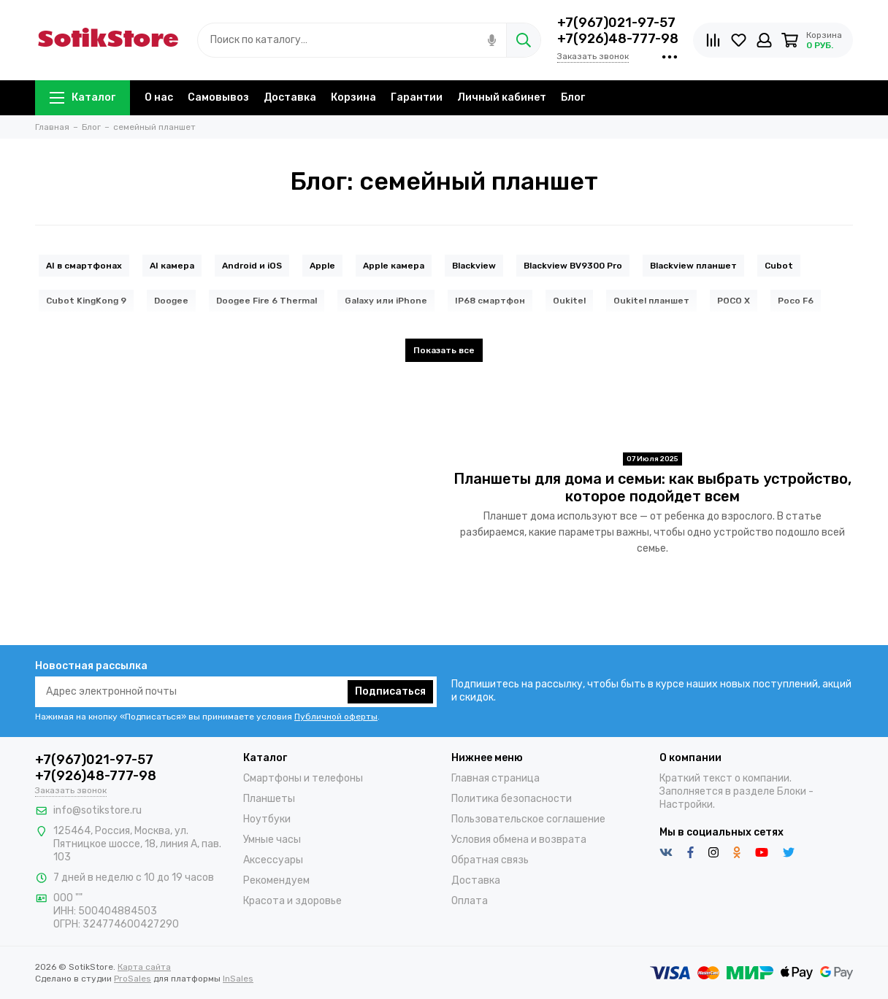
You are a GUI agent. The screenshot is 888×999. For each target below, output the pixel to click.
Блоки (791, 791)
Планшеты (269, 798)
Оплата (469, 901)
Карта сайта (144, 967)
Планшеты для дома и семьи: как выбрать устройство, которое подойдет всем (652, 487)
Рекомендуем (276, 880)
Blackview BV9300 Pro (573, 266)
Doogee (171, 301)
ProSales (132, 978)
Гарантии (417, 97)
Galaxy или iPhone (386, 301)
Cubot (779, 266)
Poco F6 (796, 301)
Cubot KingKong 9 (86, 301)
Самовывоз (218, 97)
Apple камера (393, 266)
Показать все (444, 350)
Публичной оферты (336, 716)
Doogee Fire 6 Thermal (266, 301)
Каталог (82, 97)
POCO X (733, 301)
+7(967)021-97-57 (616, 23)
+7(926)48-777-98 (617, 39)
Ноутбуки (267, 819)
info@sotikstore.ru (97, 810)
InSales (238, 978)
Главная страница (495, 778)
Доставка (290, 97)
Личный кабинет (501, 97)
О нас (159, 97)
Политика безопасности (511, 798)
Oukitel (569, 301)
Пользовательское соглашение (528, 819)
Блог (573, 97)
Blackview (474, 266)
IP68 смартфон (490, 301)
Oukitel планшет (651, 301)
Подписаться (390, 691)
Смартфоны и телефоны (303, 778)
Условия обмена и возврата (518, 839)
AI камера (172, 266)
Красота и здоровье (292, 901)
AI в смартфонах (84, 266)
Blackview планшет (693, 266)
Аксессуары (273, 860)
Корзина (353, 97)
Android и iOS (252, 266)
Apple (322, 266)
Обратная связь (490, 860)
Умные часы (272, 839)
